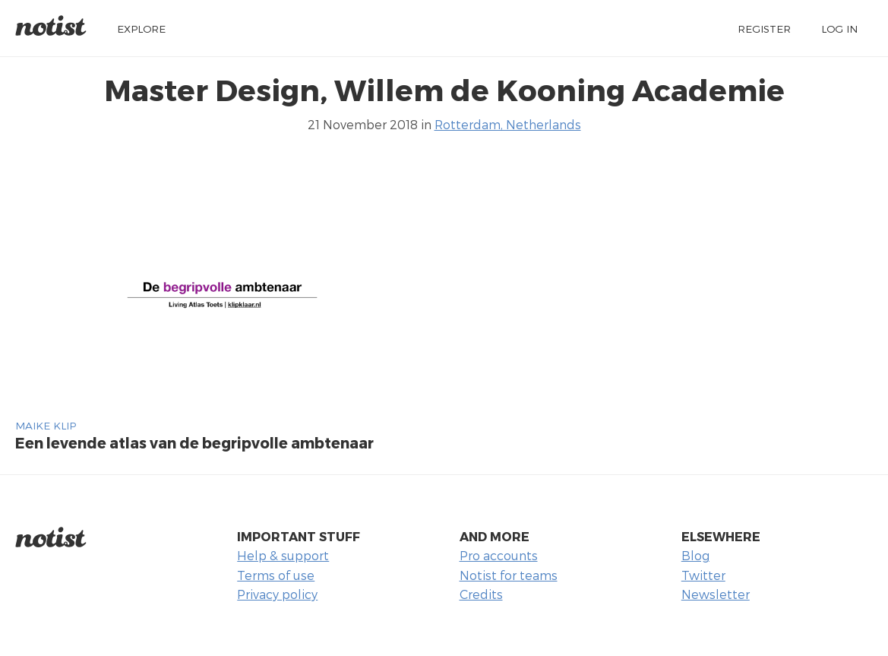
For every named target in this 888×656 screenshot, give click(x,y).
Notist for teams (509, 575)
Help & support (283, 555)
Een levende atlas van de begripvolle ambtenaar (194, 443)
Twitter (703, 575)
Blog (695, 555)
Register (764, 28)
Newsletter (715, 594)
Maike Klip (45, 425)
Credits (481, 594)
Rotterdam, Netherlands (508, 124)
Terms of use (275, 575)
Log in (839, 28)
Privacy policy (277, 594)
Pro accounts (499, 555)
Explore (141, 28)
